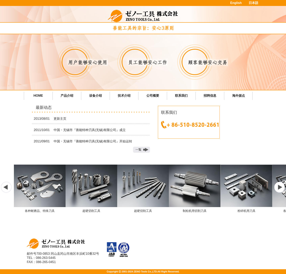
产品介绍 (67, 95)
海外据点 (238, 95)
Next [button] (279, 187)
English (236, 3)
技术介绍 (124, 95)
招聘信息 (210, 95)
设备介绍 (95, 95)
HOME (38, 95)
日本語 (253, 3)
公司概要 (152, 95)
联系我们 (181, 95)
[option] (143, 189)
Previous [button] (6, 187)
